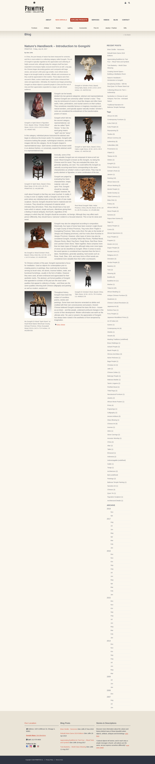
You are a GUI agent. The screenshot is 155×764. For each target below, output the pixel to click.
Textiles (58, 28)
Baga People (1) (112, 361)
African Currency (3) (114, 138)
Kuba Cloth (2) (112, 123)
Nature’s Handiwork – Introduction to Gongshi (115, 79)
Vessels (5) (111, 336)
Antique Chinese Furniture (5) (117, 295)
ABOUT (48, 20)
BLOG (116, 20)
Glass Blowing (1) (113, 420)
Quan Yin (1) (111, 493)
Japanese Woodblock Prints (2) (117, 317)
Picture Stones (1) (113, 167)
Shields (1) (111, 332)
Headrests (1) (112, 299)
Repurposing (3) (112, 130)
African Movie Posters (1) (115, 402)
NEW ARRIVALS (61, 20)
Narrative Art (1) (112, 486)
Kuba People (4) (112, 127)
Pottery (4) (110, 204)
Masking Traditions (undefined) (117, 339)
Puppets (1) (111, 240)
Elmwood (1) (111, 453)
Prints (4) (110, 405)
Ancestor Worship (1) (114, 438)
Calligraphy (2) (112, 413)
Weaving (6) (111, 273)
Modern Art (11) (112, 244)
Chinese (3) (111, 489)
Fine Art (96, 28)
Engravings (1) (112, 409)
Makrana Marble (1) (114, 380)
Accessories (83, 28)
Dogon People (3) (113, 248)
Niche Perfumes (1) (113, 358)
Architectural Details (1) (115, 500)
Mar (112, 540)
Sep (112, 565)
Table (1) (110, 449)
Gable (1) (110, 464)
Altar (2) (110, 446)
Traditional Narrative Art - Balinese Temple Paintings (116, 106)
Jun (112, 529)
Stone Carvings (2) (113, 435)
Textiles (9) (111, 134)
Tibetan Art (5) (112, 156)
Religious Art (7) (112, 255)
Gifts (125, 28)
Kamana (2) (111, 215)
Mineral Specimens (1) (114, 233)
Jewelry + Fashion (111, 28)
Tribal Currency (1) (113, 196)
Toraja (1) (110, 467)
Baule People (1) (113, 350)
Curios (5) (110, 229)
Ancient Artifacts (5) (113, 416)
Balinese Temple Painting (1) (117, 482)
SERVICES (95, 20)
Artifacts (46, 28)
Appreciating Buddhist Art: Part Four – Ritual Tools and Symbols (118, 60)
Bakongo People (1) (114, 376)
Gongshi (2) (111, 163)
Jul (112, 526)
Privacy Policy (49, 759)
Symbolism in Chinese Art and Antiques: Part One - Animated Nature (117, 98)
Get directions (36, 735)
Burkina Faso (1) (113, 310)
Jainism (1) (111, 174)
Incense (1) (111, 427)
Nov (112, 512)
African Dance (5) (113, 182)
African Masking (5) (113, 185)
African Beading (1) (113, 292)
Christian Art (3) (112, 365)
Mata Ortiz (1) (112, 200)
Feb (112, 544)
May (112, 533)
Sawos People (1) (113, 226)
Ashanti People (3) (113, 347)
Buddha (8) (111, 277)
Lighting (69, 28)
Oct (112, 561)
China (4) (110, 442)
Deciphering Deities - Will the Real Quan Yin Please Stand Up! (118, 85)
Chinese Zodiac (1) (113, 372)
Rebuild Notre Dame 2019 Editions (116, 54)
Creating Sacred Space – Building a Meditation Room (116, 73)
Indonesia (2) (111, 456)
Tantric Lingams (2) (113, 383)
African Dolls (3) (112, 207)
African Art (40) (112, 116)
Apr (112, 516)
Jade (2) (110, 369)
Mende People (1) (113, 189)
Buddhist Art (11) (113, 281)
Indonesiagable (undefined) (116, 460)
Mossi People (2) (113, 211)
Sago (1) (110, 222)
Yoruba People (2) (113, 262)
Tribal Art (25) (111, 288)
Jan (112, 548)
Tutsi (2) (110, 270)
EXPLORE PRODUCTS (79, 20)
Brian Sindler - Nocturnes (115, 49)
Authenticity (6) (112, 141)
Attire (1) (110, 431)
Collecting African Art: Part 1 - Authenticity (117, 91)
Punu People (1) (112, 314)
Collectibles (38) (112, 145)
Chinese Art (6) (112, 424)
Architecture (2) (112, 471)
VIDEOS (106, 20)
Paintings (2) (111, 478)
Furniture (34, 28)
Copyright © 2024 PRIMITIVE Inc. (34, 759)
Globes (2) (110, 160)
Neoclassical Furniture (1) (116, 394)
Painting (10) (111, 178)
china (58, 324)
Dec (112, 554)
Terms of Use (59, 759)
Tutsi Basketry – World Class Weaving (117, 67)
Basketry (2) (111, 266)
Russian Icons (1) (113, 251)
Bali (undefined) (112, 475)
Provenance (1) (112, 149)
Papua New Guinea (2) (115, 218)
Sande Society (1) (113, 193)
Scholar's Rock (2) (113, 171)
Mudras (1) (111, 284)
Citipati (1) (110, 152)
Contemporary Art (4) (114, 328)
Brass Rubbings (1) (113, 343)
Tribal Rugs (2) (112, 391)
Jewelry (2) (111, 398)
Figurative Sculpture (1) (115, 497)
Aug (112, 522)
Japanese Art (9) (113, 306)
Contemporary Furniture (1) (116, 119)
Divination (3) (111, 259)
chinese (62, 324)
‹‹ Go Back (127, 35)
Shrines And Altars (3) (114, 354)
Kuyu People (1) (112, 237)
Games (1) (111, 325)
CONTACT (125, 20)
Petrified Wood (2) (113, 387)
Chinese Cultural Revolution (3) (117, 303)
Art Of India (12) (112, 321)
